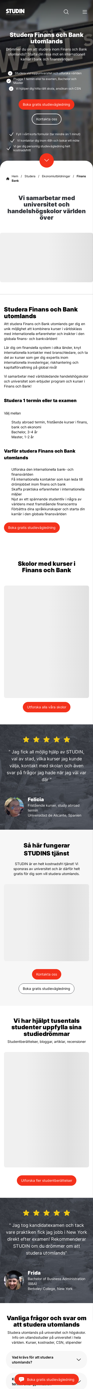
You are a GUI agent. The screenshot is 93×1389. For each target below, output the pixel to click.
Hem (15, 176)
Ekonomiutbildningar (56, 176)
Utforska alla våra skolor (46, 707)
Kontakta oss (46, 119)
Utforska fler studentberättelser (46, 1180)
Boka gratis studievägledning (46, 104)
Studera (30, 176)
